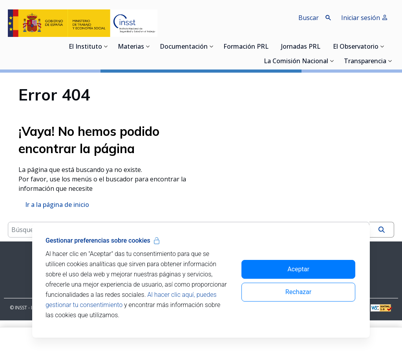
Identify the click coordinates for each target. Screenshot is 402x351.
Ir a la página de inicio (57, 220)
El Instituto (85, 47)
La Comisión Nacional (296, 61)
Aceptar (298, 269)
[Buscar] (381, 260)
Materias (131, 47)
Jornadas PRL (300, 47)
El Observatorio (355, 47)
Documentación (184, 47)
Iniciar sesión (364, 17)
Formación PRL (246, 47)
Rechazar (298, 292)
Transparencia (365, 61)
